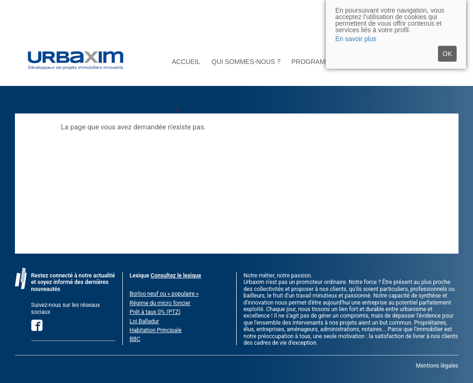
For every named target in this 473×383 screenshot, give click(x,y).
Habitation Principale (156, 330)
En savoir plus (355, 39)
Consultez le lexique (176, 275)
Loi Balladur (144, 321)
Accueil (186, 61)
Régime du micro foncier (160, 303)
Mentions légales (437, 365)
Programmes (315, 61)
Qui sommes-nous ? (246, 61)
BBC (135, 339)
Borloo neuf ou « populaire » (164, 294)
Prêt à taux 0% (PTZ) (155, 312)
